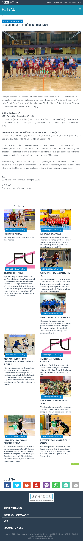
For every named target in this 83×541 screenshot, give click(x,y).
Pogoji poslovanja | (36, 536)
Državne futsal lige (16, 21)
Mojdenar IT (45, 538)
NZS (79, 2)
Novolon (52, 538)
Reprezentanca (53, 2)
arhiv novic (75, 464)
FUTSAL (8, 9)
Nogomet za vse (13, 527)
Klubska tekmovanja (68, 2)
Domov (4, 16)
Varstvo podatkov (47, 536)
